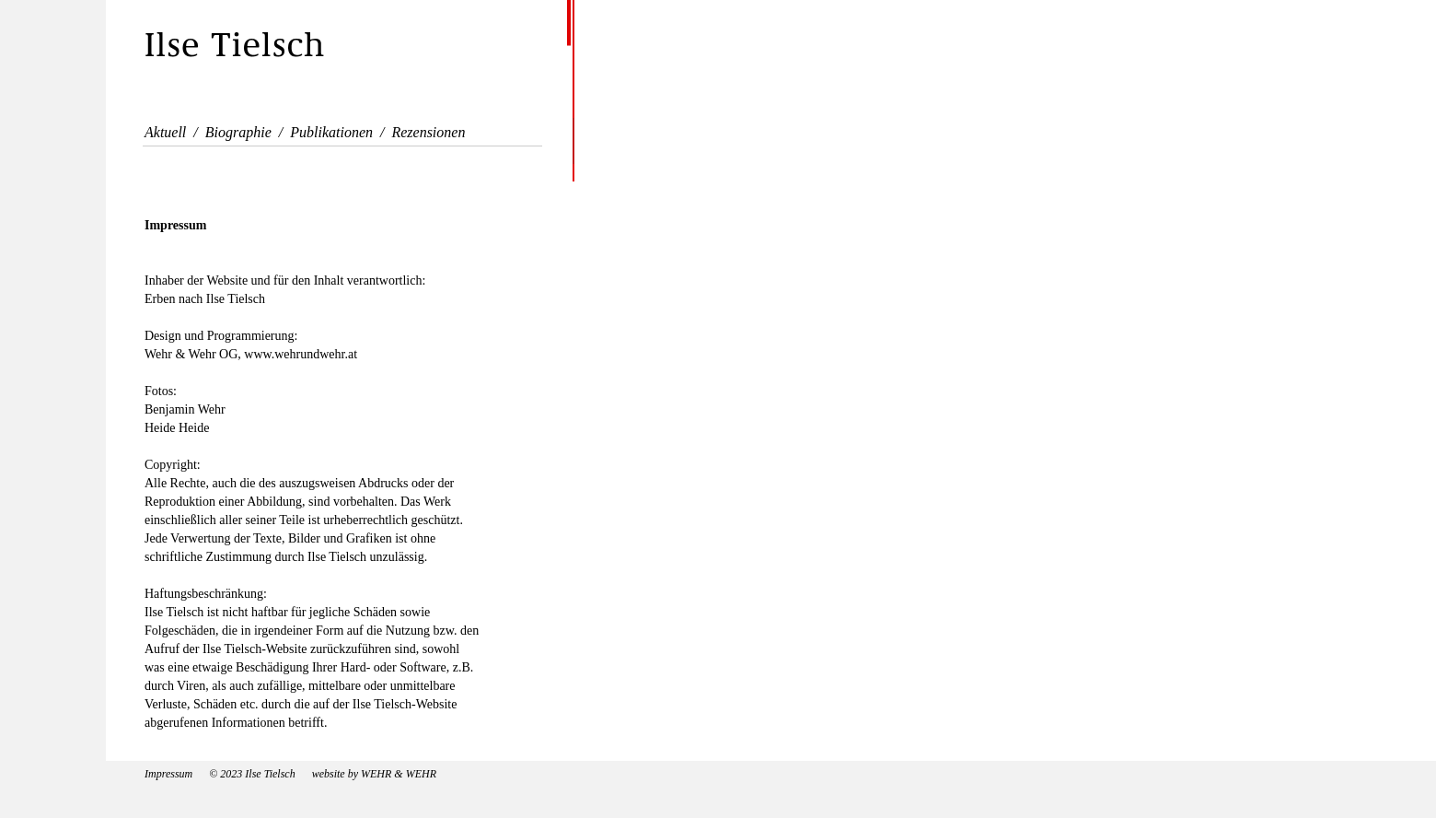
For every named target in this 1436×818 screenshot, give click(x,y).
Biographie (238, 132)
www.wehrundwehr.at (300, 354)
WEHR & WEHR (397, 773)
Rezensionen (428, 132)
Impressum (168, 773)
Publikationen (331, 132)
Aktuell (165, 132)
